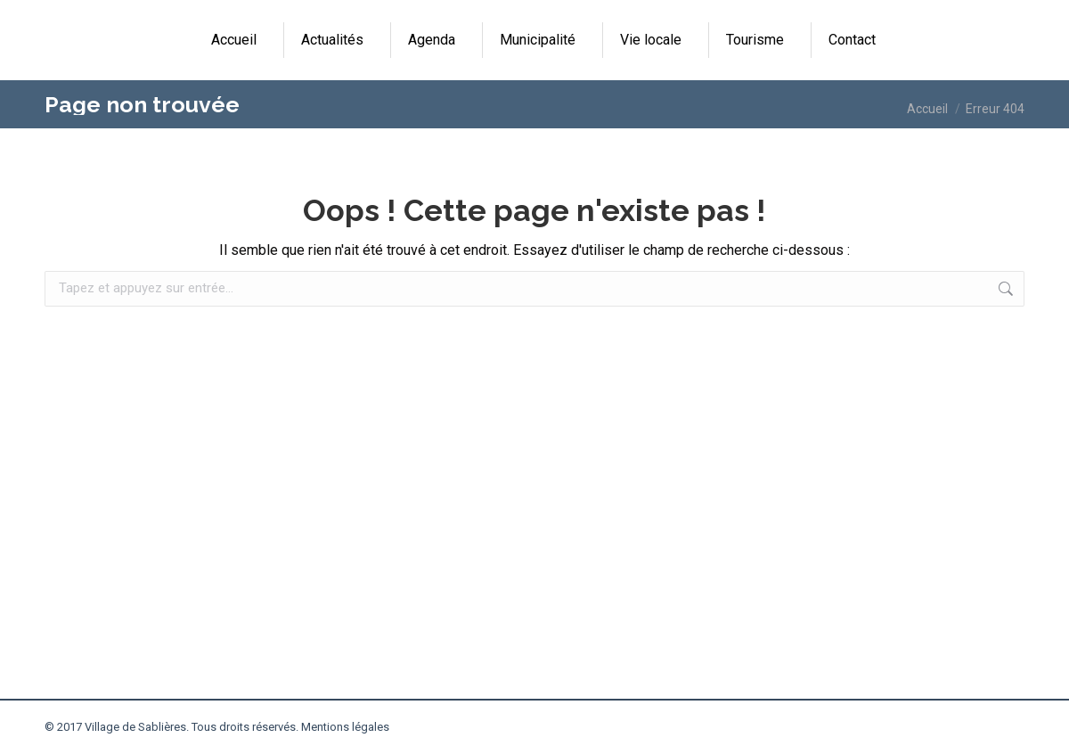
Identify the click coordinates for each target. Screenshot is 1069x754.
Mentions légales (345, 727)
